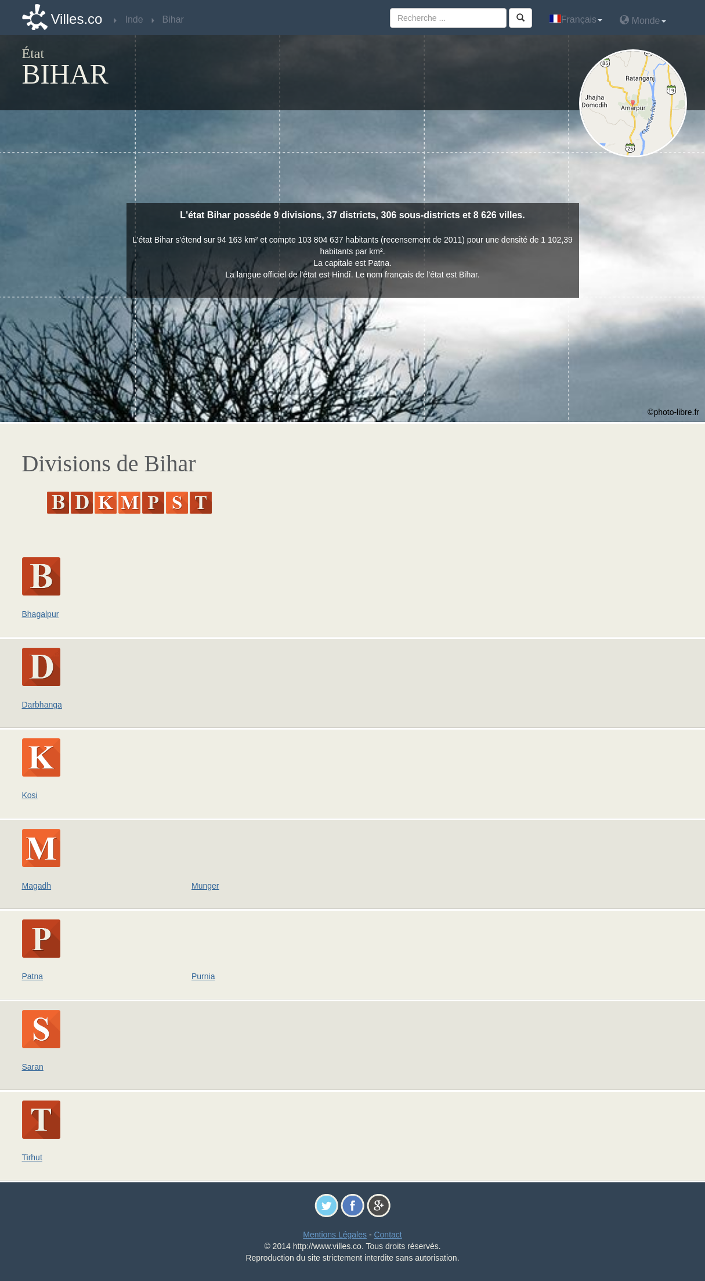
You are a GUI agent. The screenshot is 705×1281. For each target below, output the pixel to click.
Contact (388, 1234)
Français (575, 19)
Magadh (37, 885)
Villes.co (77, 19)
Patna (33, 976)
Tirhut (32, 1157)
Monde (643, 20)
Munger (205, 885)
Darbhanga (42, 704)
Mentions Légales (335, 1234)
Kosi (30, 795)
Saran (33, 1066)
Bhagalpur (40, 614)
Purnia (203, 976)
